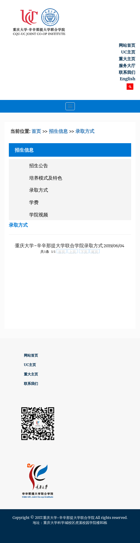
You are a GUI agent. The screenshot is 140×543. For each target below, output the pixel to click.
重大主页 (127, 58)
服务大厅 (127, 65)
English (127, 78)
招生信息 (58, 131)
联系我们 (127, 72)
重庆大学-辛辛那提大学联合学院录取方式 (59, 245)
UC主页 (128, 52)
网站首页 (127, 45)
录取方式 (84, 131)
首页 (36, 131)
